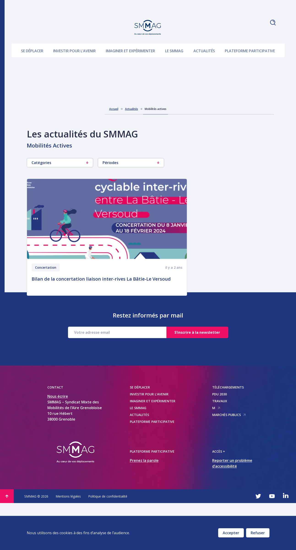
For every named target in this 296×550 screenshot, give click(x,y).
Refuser (258, 532)
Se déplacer (32, 39)
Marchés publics (229, 462)
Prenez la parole (144, 507)
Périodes (131, 162)
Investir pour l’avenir (74, 39)
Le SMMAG (174, 39)
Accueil (113, 109)
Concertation (45, 267)
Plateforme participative (250, 39)
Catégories (60, 162)
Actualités (204, 39)
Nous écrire (57, 443)
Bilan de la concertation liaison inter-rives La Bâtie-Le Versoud (101, 279)
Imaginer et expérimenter (130, 39)
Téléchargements (228, 434)
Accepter (231, 532)
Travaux (219, 448)
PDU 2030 (219, 441)
